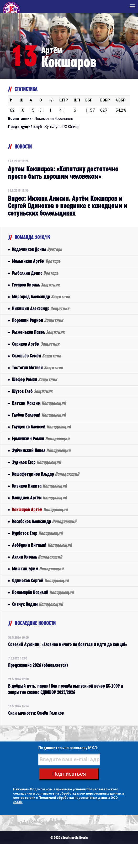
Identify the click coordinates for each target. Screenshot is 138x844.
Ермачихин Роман (41, 438)
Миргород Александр (41, 296)
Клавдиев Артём (39, 497)
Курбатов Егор (37, 533)
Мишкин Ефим (37, 568)
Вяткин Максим (39, 403)
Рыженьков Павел (38, 332)
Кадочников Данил (37, 249)
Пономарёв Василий (43, 592)
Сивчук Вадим (37, 604)
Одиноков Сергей (40, 580)
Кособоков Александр (44, 521)
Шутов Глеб (32, 391)
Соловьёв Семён (36, 355)
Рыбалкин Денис (35, 272)
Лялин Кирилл (37, 556)
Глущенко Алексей (41, 426)
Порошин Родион (37, 320)
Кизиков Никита (39, 485)
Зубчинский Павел (41, 450)
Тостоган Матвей (37, 367)
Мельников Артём (36, 261)
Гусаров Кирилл (36, 284)
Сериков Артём (35, 343)
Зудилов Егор (36, 462)
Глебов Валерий (39, 414)
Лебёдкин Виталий (42, 545)
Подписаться (69, 774)
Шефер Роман (34, 379)
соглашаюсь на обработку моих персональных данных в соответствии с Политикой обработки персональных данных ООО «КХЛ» (68, 798)
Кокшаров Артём (40, 509)
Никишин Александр (40, 308)
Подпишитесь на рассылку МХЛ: (68, 748)
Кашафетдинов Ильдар (45, 474)
